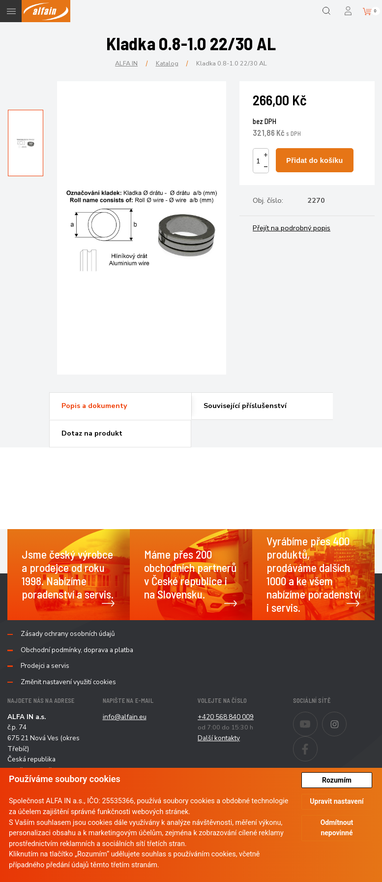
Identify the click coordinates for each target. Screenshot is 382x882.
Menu (11, 11)
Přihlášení (349, 11)
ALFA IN (126, 63)
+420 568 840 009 (226, 717)
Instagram (346, 718)
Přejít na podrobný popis (291, 228)
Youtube (317, 718)
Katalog (167, 63)
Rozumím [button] (337, 780)
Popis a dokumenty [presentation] (94, 405)
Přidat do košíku (314, 160)
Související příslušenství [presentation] (245, 405)
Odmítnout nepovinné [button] (337, 828)
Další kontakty (219, 738)
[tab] (120, 406)
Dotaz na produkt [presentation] (91, 433)
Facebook (317, 742)
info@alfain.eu (125, 717)
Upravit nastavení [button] (336, 801)
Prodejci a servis (45, 666)
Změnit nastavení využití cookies (68, 682)
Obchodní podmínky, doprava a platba (77, 650)
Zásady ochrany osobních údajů (68, 634)
